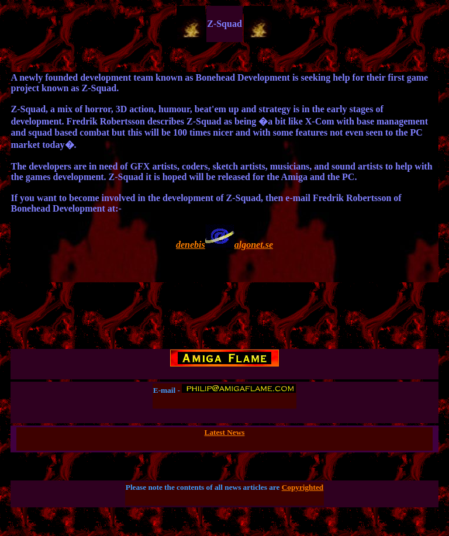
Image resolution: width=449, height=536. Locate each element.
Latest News (225, 432)
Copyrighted (303, 487)
